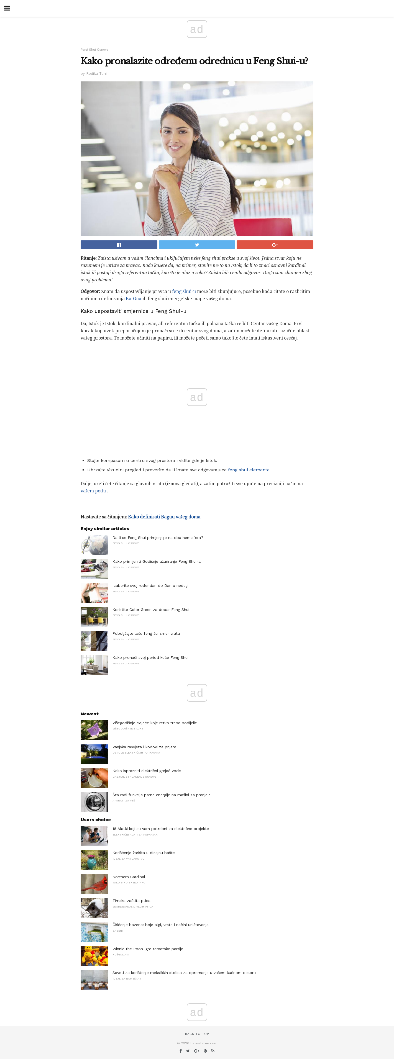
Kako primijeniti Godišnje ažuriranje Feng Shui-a (156, 561)
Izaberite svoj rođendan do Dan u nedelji (150, 585)
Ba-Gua (133, 298)
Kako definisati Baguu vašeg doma (164, 517)
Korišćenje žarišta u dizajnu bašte (143, 852)
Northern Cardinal (128, 877)
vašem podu (93, 490)
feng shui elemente (249, 469)
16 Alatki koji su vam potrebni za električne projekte (160, 828)
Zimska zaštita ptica (131, 900)
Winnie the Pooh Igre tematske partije (147, 949)
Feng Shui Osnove (95, 50)
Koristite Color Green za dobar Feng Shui (150, 609)
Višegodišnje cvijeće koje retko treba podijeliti (155, 723)
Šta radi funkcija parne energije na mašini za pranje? (161, 795)
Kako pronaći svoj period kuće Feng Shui (150, 657)
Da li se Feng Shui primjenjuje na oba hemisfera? (157, 537)
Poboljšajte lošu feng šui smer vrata (146, 633)
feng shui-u (184, 291)
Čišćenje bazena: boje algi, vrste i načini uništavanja (160, 924)
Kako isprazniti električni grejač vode (146, 770)
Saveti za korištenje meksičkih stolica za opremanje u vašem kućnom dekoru (184, 972)
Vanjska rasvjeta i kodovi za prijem (144, 747)
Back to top (197, 1034)
